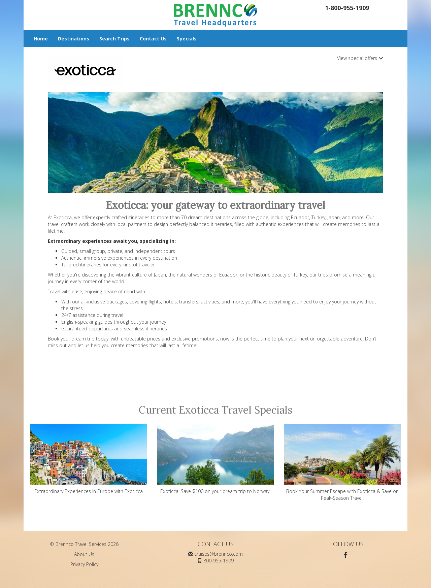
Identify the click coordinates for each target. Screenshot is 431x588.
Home (41, 38)
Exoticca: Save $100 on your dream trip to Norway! (215, 459)
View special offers (360, 58)
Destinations (73, 38)
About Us (84, 554)
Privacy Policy (84, 564)
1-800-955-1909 (347, 8)
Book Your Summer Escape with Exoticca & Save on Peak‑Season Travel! (342, 462)
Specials (187, 38)
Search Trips (114, 38)
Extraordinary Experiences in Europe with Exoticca (88, 459)
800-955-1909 (218, 560)
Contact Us (153, 38)
